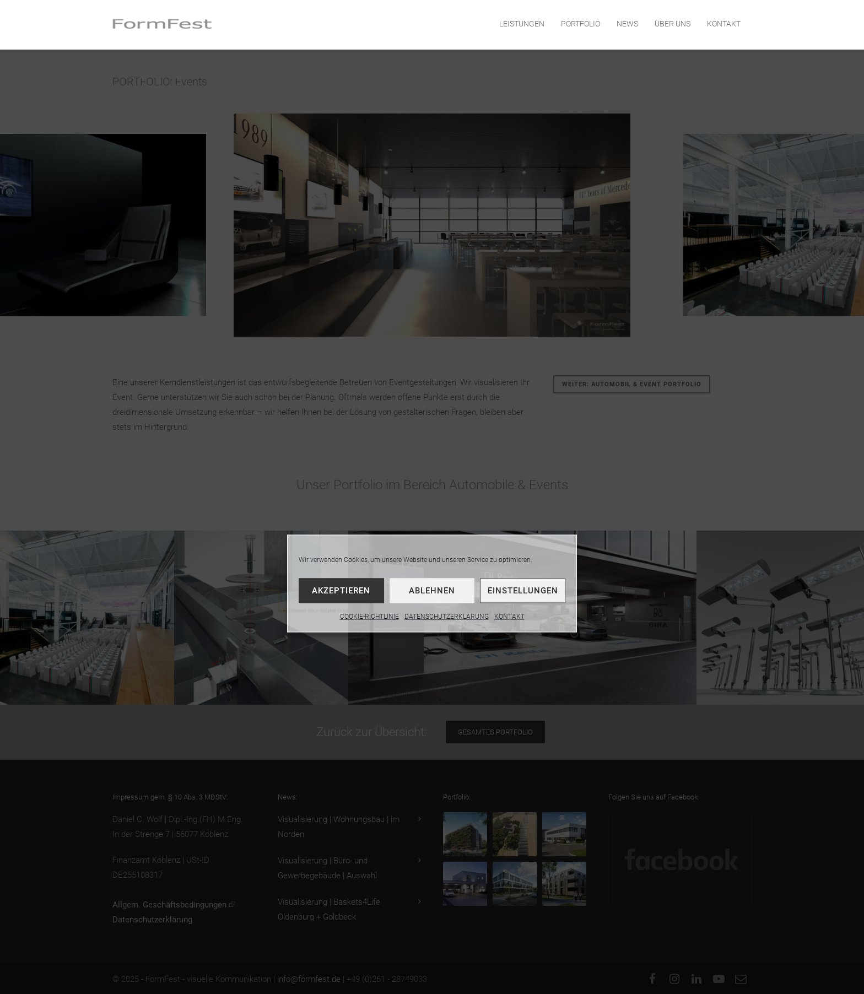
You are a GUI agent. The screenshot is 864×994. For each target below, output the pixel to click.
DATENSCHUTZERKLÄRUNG (446, 616)
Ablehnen (432, 590)
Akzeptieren (341, 590)
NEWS (627, 23)
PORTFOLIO (580, 23)
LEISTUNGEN (521, 23)
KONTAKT (509, 616)
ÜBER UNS (672, 23)
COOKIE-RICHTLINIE (369, 616)
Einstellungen (523, 590)
